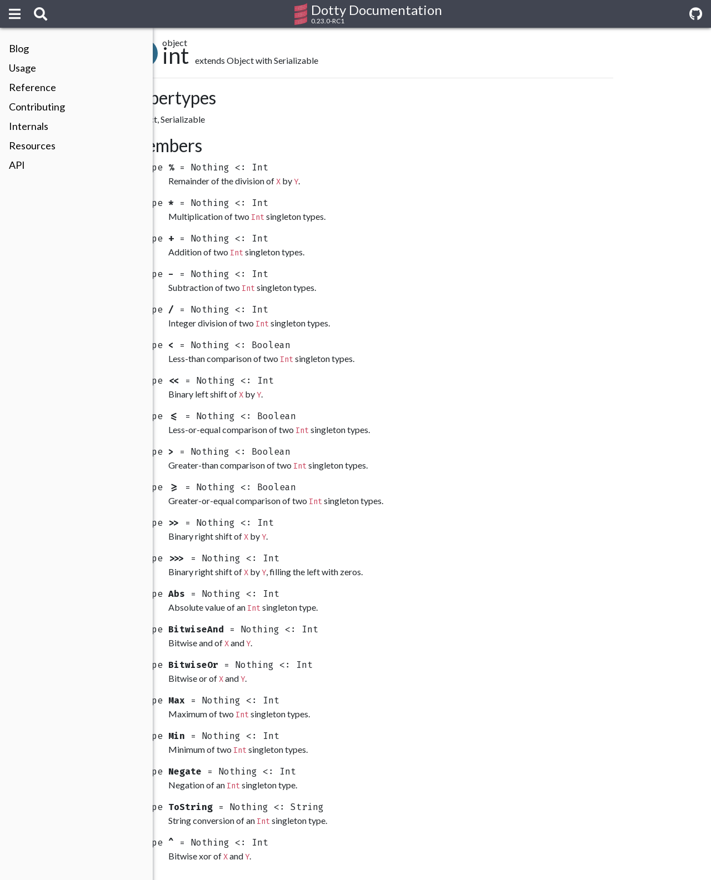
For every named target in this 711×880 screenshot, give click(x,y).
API (17, 165)
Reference (32, 87)
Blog (19, 48)
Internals (28, 126)
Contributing (37, 106)
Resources (32, 145)
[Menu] (15, 14)
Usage (22, 68)
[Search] (40, 14)
